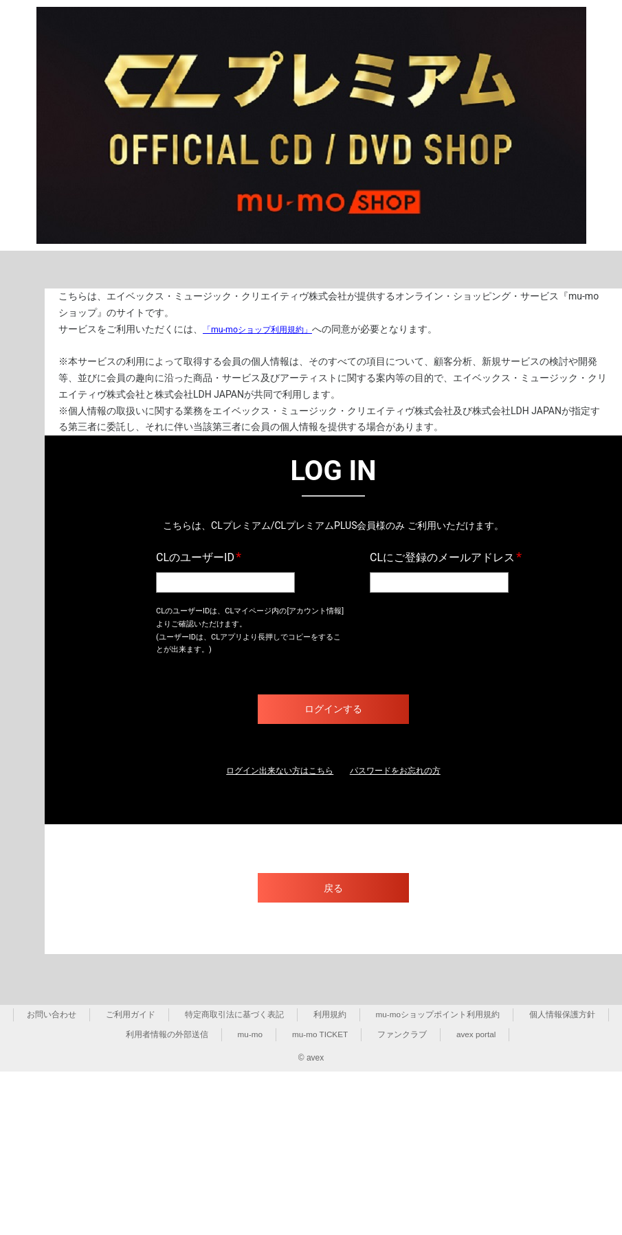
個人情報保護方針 (562, 1016)
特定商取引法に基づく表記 (233, 1016)
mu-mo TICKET (319, 1036)
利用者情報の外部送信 (165, 1036)
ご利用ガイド (130, 1016)
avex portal (477, 1036)
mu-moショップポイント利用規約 (437, 1016)
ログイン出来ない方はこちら (272, 771)
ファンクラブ (402, 1036)
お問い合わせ (51, 1016)
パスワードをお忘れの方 (404, 771)
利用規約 (329, 1016)
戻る (333, 889)
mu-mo (249, 1036)
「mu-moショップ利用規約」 (266, 329)
